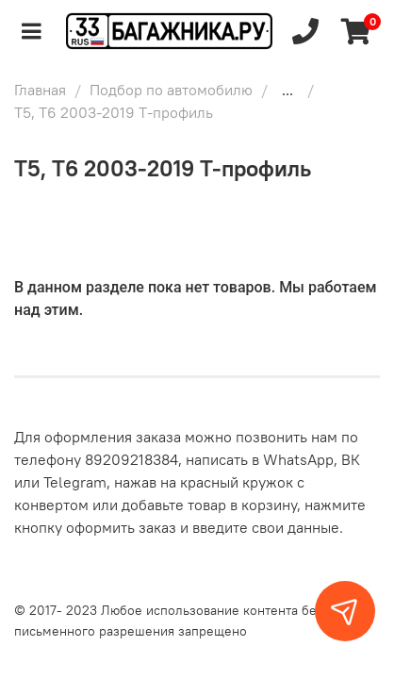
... (287, 89)
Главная (40, 89)
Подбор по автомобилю (171, 89)
